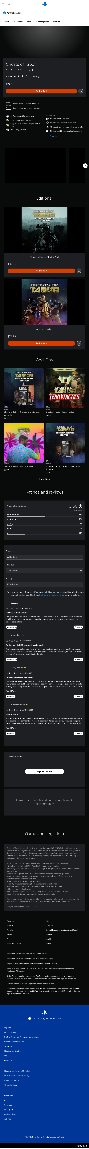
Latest (6, 21)
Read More (11, 691)
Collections (18, 21)
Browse (56, 21)
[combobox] (44, 557)
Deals (29, 21)
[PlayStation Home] (44, 4)
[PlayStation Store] (12, 13)
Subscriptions (42, 21)
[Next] (85, 165)
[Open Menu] (3, 4)
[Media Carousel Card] (35, 165)
